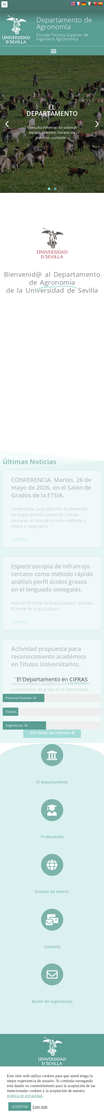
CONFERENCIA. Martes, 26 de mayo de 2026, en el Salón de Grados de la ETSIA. (51, 591)
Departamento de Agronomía (64, 23)
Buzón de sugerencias (52, 984)
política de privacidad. (25, 1095)
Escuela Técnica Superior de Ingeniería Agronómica (62, 37)
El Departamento (52, 764)
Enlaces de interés (52, 874)
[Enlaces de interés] (52, 848)
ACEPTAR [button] (20, 1106)
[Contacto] (52, 902)
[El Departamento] (52, 738)
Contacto (52, 929)
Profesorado (52, 819)
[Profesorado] (52, 793)
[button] (4, 4)
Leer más (39, 1106)
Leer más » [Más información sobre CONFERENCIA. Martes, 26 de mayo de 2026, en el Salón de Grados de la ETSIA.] (20, 643)
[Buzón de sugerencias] (52, 957)
